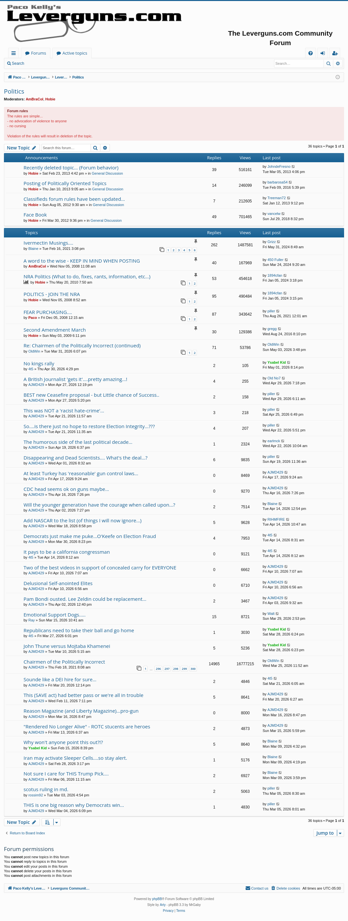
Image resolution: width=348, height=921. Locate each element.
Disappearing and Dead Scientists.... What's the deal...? (86, 457)
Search (18, 63)
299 (184, 669)
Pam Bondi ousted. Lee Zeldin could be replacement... (85, 599)
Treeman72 (277, 198)
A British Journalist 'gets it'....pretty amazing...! (75, 379)
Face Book (35, 214)
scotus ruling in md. (46, 789)
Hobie (50, 99)
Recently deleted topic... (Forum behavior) (71, 167)
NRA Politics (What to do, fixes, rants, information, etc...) (87, 276)
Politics (14, 91)
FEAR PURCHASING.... (48, 312)
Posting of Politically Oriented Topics (65, 183)
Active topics (139, 53)
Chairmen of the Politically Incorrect (64, 661)
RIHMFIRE (276, 519)
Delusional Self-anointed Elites (58, 583)
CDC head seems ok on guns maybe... (66, 489)
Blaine (33, 249)
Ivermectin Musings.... (48, 242)
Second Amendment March (55, 329)
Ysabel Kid (277, 362)
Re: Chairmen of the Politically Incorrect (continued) (82, 345)
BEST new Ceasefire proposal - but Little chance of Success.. (91, 394)
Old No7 (274, 378)
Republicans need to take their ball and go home (79, 630)
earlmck (274, 441)
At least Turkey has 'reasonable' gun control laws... (81, 473)
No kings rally (39, 363)
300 (193, 669)
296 (158, 669)
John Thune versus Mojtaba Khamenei (67, 646)
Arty (163, 905)
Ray (31, 620)
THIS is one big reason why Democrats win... (74, 805)
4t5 (30, 369)
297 (167, 669)
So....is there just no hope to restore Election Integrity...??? (89, 426)
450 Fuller (276, 260)
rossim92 (35, 795)
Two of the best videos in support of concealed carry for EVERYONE (100, 567)
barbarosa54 (278, 182)
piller (271, 311)
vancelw (274, 214)
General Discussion (107, 173)
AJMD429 (36, 385)
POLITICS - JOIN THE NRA (52, 294)
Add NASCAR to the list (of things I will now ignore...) (83, 520)
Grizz (272, 242)
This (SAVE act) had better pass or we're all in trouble (83, 695)
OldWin (34, 351)
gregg (272, 329)
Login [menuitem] (324, 54)
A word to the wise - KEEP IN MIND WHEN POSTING (82, 260)
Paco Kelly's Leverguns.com (52, 53)
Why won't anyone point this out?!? (63, 742)
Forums (103, 53)
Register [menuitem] (336, 54)
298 (175, 669)
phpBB (157, 899)
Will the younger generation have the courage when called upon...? (99, 504)
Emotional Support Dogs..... (55, 614)
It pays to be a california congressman (67, 551)
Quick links (15, 54)
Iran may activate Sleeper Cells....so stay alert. (75, 758)
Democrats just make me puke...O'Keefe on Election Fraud (90, 536)
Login (38, 63)
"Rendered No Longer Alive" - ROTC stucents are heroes (87, 726)
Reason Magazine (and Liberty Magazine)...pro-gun (81, 710)
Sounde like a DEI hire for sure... (60, 679)
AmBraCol (35, 99)
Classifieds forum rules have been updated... (74, 199)
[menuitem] (310, 53)
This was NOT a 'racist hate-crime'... (64, 410)
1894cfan (275, 275)
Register (60, 63)
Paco (32, 318)
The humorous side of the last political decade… (78, 442)
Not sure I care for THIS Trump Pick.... (66, 773)
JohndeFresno (279, 166)
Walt (271, 614)
